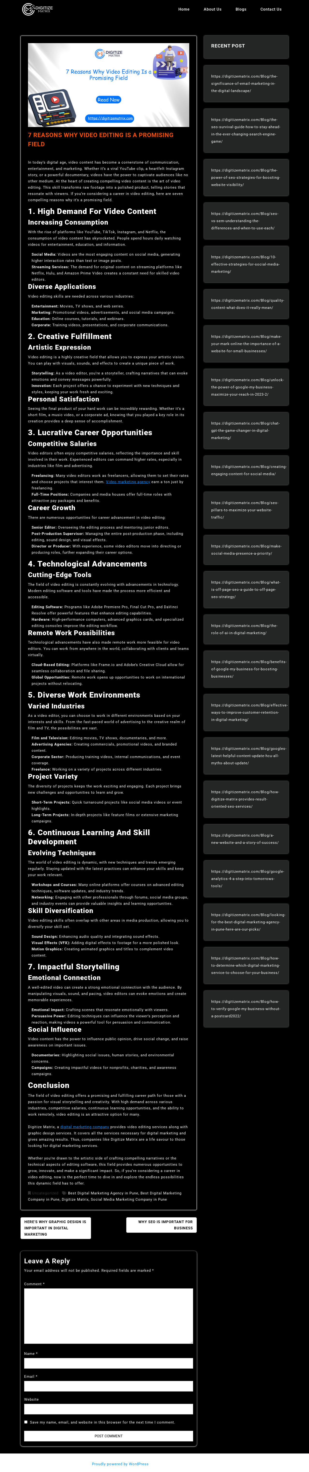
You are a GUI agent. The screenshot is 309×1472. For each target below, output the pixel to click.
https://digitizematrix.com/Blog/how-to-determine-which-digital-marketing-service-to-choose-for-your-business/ (245, 965)
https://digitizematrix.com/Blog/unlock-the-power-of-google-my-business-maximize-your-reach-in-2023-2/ (247, 387)
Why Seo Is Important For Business (165, 1225)
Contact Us (271, 9)
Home (184, 9)
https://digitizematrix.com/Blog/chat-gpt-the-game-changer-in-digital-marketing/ (245, 430)
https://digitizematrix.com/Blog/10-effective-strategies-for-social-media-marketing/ (245, 264)
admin (37, 154)
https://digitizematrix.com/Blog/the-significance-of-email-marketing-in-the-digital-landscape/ (244, 83)
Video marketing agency (128, 482)
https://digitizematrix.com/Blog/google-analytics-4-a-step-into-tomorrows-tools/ (247, 878)
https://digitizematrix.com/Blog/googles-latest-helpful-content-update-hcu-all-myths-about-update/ (249, 755)
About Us (213, 9)
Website (31, 1399)
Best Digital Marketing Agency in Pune (103, 1193)
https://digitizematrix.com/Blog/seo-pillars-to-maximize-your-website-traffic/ (245, 510)
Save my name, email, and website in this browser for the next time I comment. (102, 1422)
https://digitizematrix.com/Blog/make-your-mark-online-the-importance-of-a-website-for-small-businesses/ (246, 343)
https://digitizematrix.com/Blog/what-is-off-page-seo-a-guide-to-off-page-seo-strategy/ (246, 589)
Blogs (241, 9)
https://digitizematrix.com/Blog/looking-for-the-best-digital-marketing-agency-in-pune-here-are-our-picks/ (248, 922)
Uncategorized (45, 1193)
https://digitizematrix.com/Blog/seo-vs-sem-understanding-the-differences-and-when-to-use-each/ (245, 221)
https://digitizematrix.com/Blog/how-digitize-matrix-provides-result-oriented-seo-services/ (245, 799)
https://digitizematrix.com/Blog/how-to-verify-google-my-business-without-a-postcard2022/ (246, 1008)
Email (30, 1376)
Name (31, 1354)
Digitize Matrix (75, 1199)
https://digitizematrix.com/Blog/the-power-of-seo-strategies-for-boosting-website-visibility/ (245, 177)
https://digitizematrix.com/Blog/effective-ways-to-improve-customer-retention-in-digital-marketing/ (249, 712)
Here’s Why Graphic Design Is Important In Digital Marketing (55, 1228)
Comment (34, 1284)
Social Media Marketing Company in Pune (129, 1199)
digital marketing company (84, 1127)
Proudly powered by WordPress (121, 1464)
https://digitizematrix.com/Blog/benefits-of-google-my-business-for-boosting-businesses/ (249, 669)
